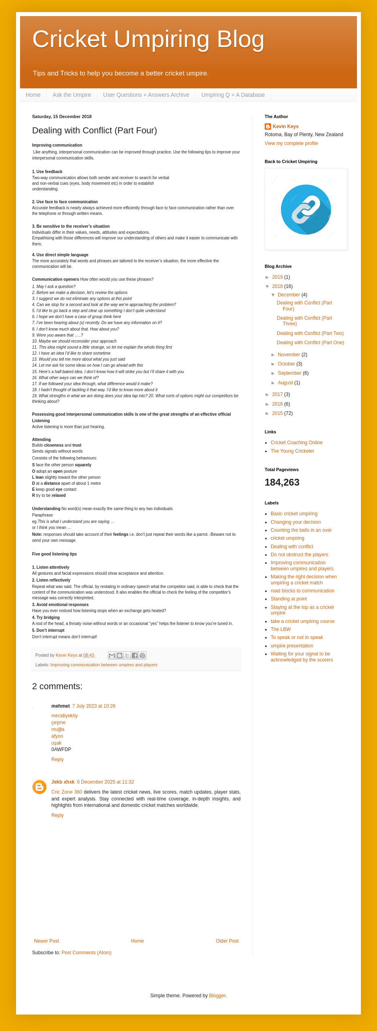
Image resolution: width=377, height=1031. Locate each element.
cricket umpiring (287, 538)
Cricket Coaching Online (296, 442)
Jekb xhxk (63, 782)
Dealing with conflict (292, 546)
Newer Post (46, 941)
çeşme (58, 722)
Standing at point (289, 599)
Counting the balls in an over (301, 530)
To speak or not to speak (297, 637)
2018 (278, 286)
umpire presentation (292, 646)
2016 (278, 404)
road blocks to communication (302, 591)
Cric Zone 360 (66, 792)
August (286, 383)
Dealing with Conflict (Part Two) (310, 333)
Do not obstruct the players (299, 554)
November (290, 354)
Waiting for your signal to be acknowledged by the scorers (302, 656)
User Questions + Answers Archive (146, 95)
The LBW (281, 629)
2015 (278, 413)
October (287, 364)
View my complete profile (291, 143)
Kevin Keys (286, 126)
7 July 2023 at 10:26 (94, 706)
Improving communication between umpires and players (104, 664)
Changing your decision (296, 522)
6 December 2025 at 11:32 (105, 782)
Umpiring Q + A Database (233, 95)
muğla (58, 729)
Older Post (227, 941)
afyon (57, 736)
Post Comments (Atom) (86, 952)
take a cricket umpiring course (302, 621)
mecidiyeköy (64, 716)
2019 (278, 277)
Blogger (217, 995)
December (290, 295)
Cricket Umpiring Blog (148, 38)
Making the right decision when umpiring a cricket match (304, 579)
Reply (57, 759)
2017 (278, 394)
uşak (56, 743)
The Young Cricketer (292, 451)
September (290, 373)
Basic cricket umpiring (294, 514)
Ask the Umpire (72, 95)
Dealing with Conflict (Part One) (310, 342)
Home (33, 95)
